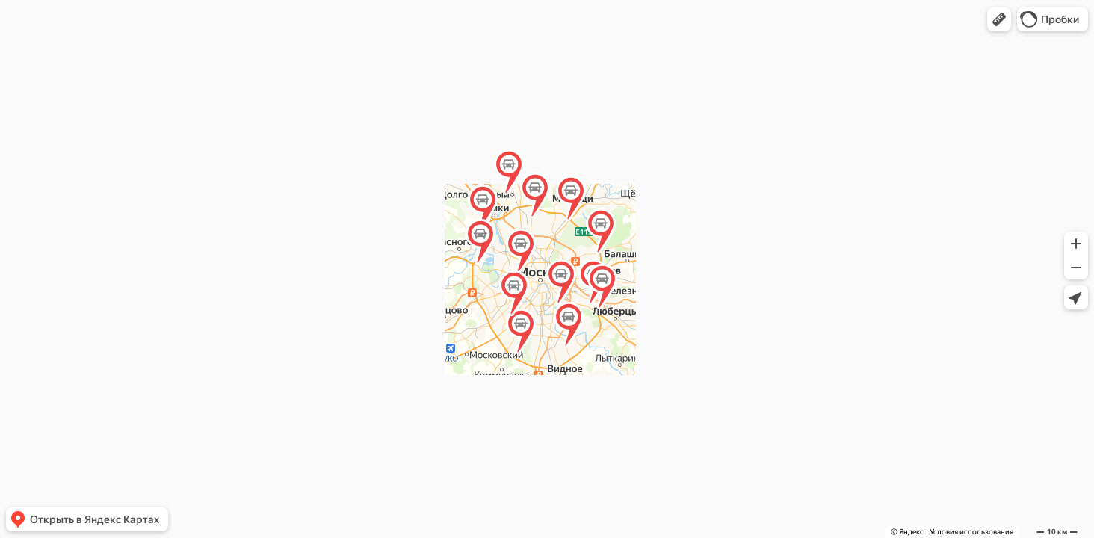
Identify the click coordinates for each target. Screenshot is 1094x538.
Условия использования (971, 532)
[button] (999, 19)
